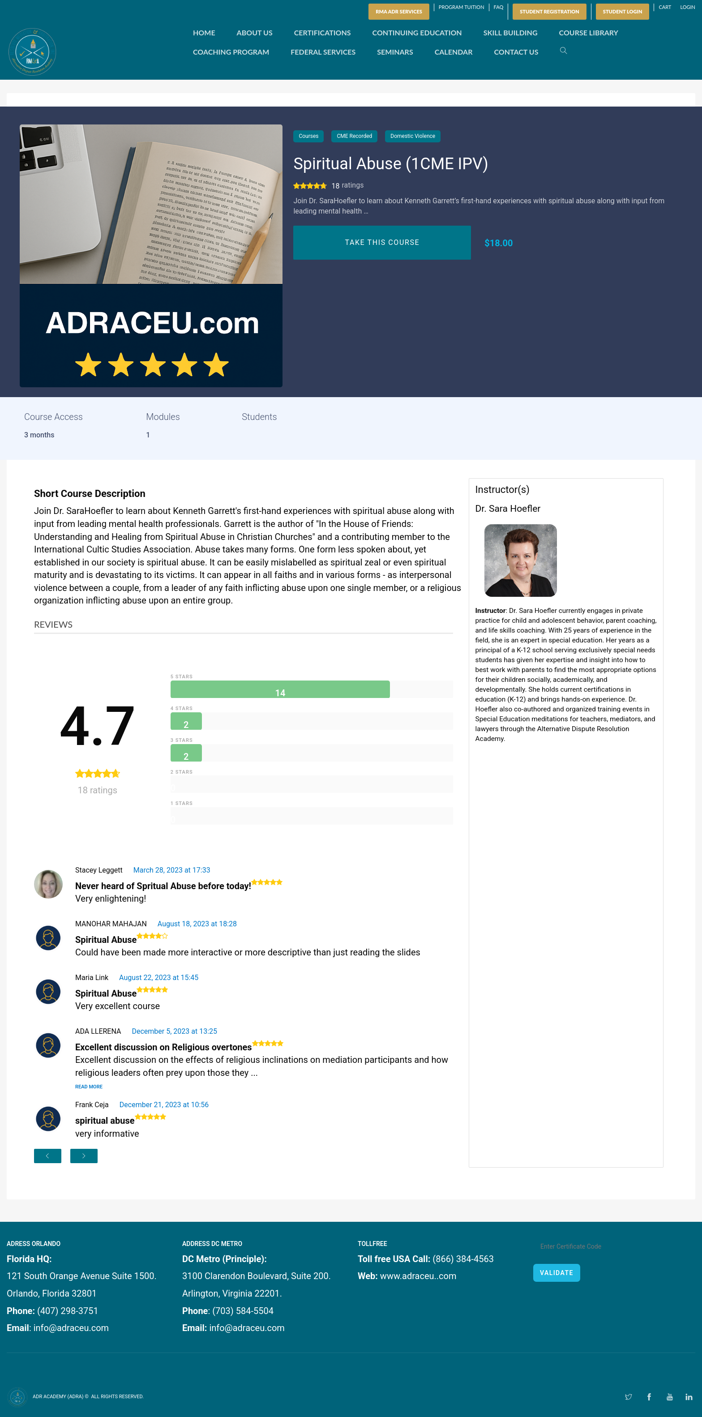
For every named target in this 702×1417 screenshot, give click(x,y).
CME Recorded (354, 136)
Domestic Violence (412, 136)
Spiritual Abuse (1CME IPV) (390, 163)
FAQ (499, 7)
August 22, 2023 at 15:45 (158, 977)
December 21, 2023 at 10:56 (164, 1104)
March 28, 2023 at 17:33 (171, 870)
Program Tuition (461, 7)
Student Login (622, 11)
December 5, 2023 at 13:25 (174, 1031)
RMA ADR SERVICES (399, 11)
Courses (308, 136)
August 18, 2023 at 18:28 (197, 924)
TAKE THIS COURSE (382, 242)
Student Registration (549, 11)
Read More (89, 1087)
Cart (665, 7)
